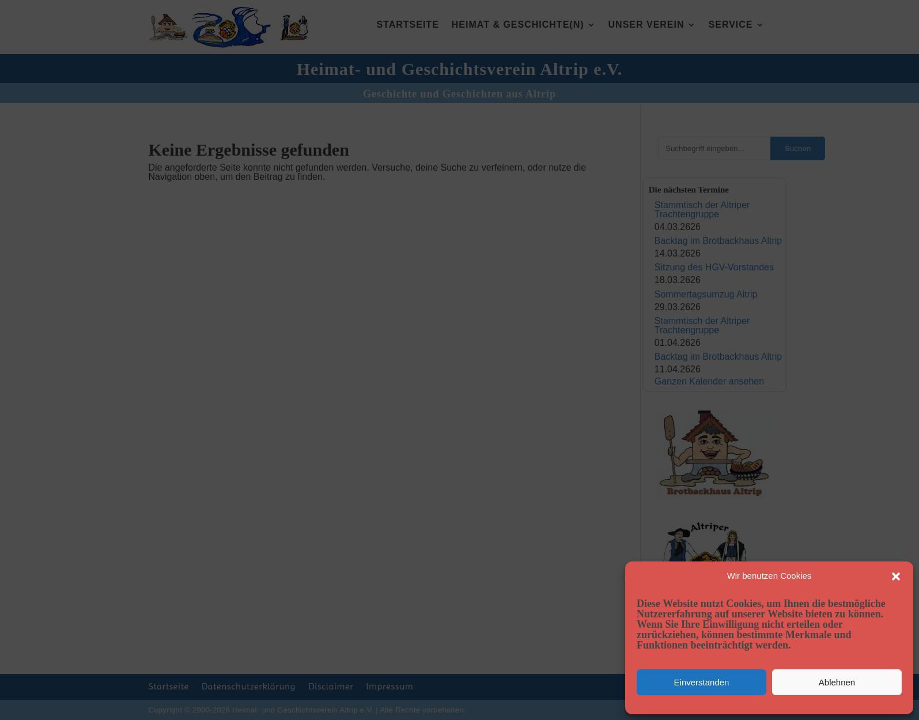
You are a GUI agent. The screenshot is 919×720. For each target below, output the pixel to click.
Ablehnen (837, 682)
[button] (896, 576)
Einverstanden (701, 682)
